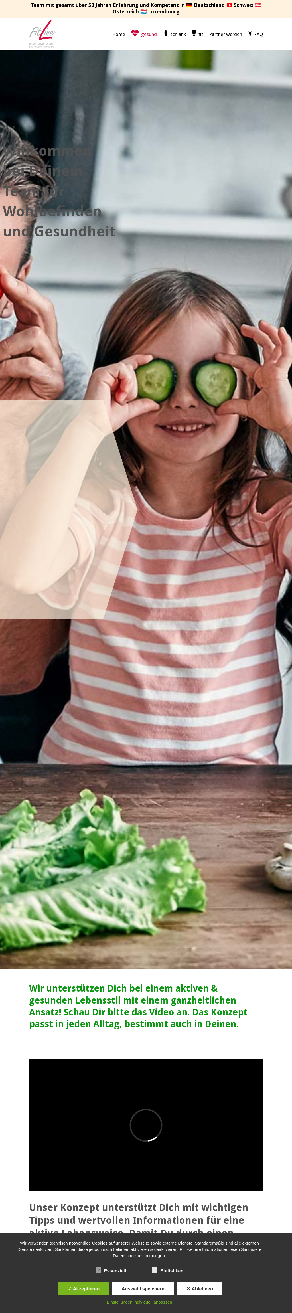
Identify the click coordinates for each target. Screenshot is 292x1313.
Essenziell (111, 1270)
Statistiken (167, 1270)
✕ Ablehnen (199, 1288)
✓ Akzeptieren (84, 1288)
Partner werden (225, 34)
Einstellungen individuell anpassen (139, 1302)
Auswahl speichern (142, 1288)
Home (118, 34)
